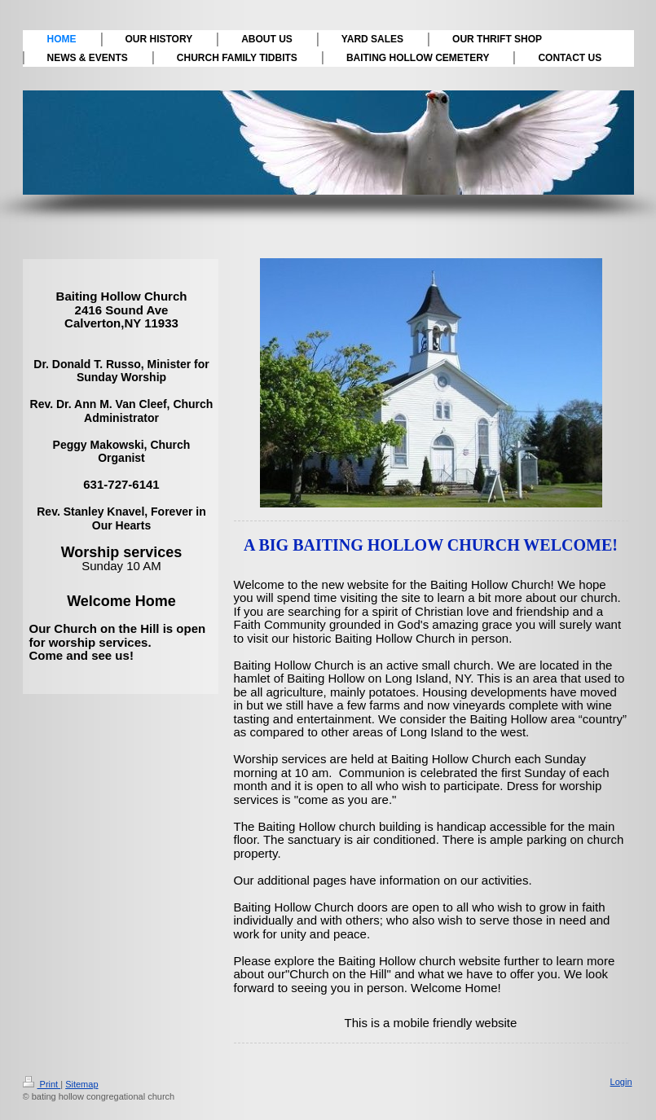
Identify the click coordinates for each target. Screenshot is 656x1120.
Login (621, 1082)
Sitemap (81, 1084)
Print (42, 1084)
